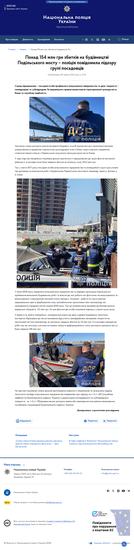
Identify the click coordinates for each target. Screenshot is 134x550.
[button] (15, 464)
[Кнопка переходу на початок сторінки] (124, 544)
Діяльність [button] (28, 39)
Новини (23, 50)
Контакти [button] (59, 39)
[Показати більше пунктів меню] (83, 39)
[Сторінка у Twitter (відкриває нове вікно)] (92, 39)
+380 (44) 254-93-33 (73, 473)
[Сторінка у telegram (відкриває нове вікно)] (109, 39)
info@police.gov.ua (110, 473)
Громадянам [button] (44, 39)
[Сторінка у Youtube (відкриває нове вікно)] (103, 39)
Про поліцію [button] (11, 39)
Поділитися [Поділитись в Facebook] (93, 421)
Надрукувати (25, 421)
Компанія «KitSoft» (102, 543)
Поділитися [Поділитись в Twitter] (112, 421)
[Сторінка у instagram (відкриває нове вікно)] (97, 39)
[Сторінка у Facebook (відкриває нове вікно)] (86, 39)
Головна (11, 50)
